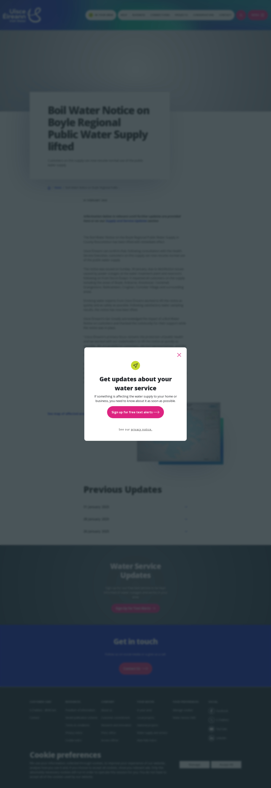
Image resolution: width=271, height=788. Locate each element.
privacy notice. (141, 429)
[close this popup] (179, 354)
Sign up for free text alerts (135, 412)
